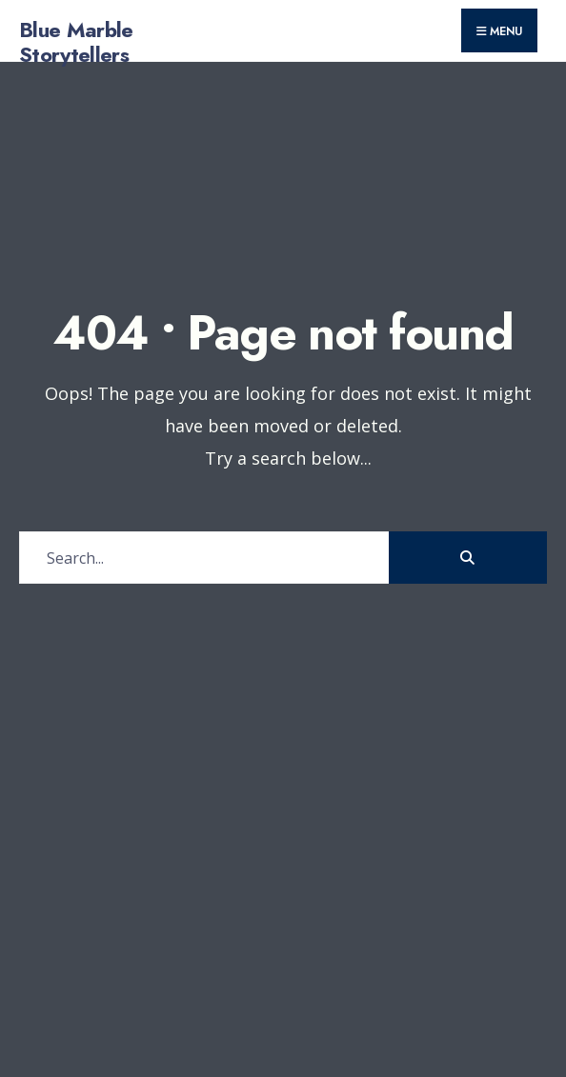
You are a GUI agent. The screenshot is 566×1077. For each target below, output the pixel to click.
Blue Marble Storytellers (76, 42)
